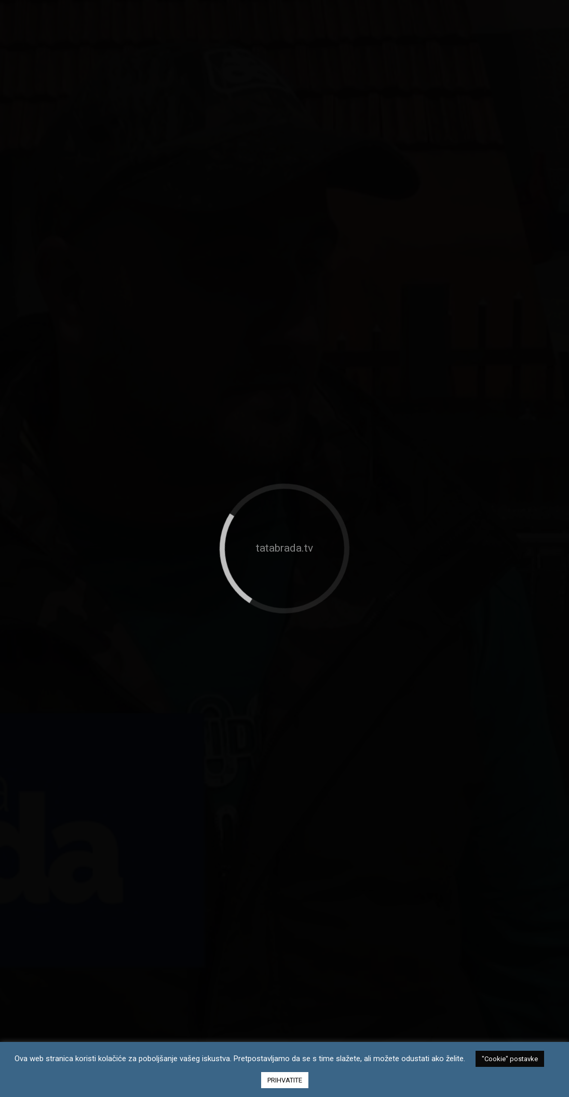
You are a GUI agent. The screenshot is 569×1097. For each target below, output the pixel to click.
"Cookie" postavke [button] (510, 1059)
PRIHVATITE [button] (284, 1080)
